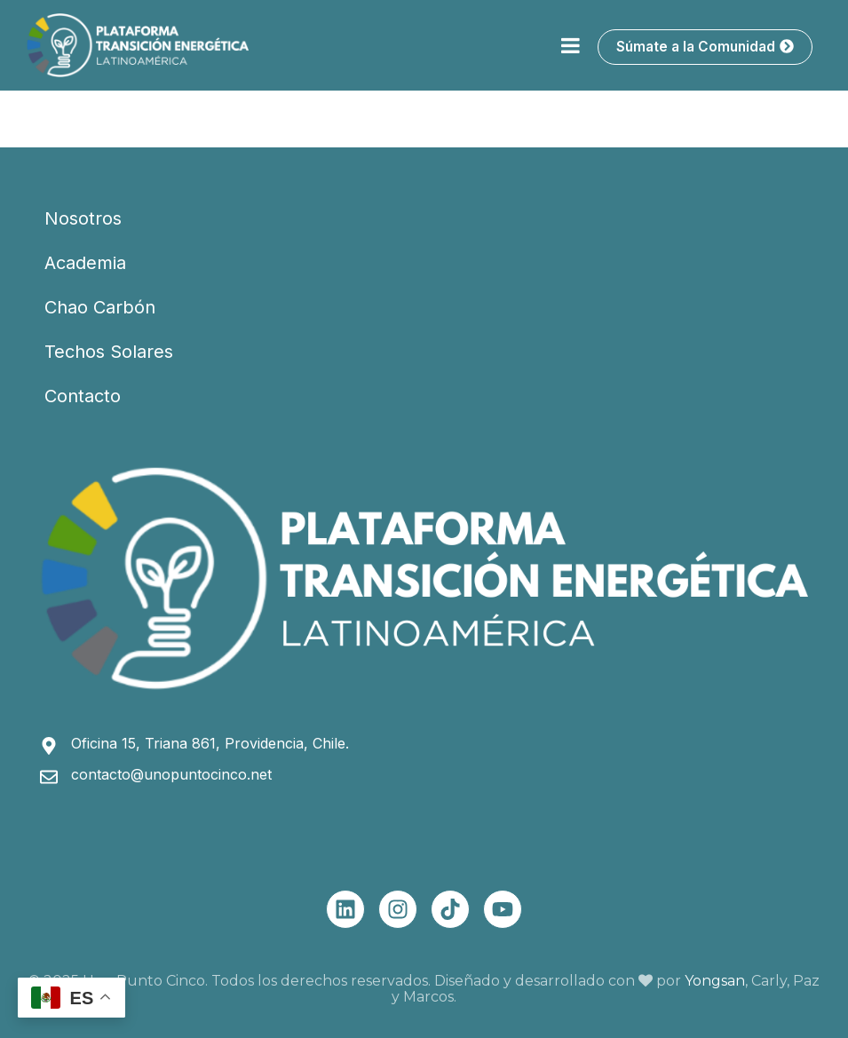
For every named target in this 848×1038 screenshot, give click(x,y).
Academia (85, 262)
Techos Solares (108, 351)
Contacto (82, 396)
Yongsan (715, 980)
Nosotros (83, 218)
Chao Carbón (99, 307)
